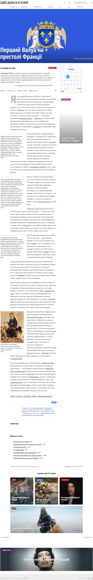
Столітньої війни (16, 359)
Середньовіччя (34, 466)
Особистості (52, 68)
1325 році (25, 225)
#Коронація (27, 396)
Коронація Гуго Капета (21, 441)
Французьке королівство (86, 58)
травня (72, 466)
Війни (14, 480)
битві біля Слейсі (48, 363)
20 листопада (34, 167)
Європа (27, 466)
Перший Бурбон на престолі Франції (26, 458)
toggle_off (92, 3)
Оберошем (49, 368)
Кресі (12, 371)
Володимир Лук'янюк (8, 68)
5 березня (47, 291)
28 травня (5, 537)
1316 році (52, 142)
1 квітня (46, 252)
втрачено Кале (20, 371)
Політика (21, 466)
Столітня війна (19, 450)
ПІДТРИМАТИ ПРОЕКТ (80, 3)
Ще (69, 7)
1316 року (42, 167)
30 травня (87, 537)
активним (52, 413)
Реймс (77, 58)
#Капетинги (19, 396)
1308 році (37, 118)
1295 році (20, 110)
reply (56, 91)
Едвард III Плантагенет (35, 317)
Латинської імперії (25, 118)
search (65, 3)
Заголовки (24, 7)
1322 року (46, 202)
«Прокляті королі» (20, 447)
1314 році (36, 127)
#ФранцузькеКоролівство (45, 396)
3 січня (40, 202)
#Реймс (34, 396)
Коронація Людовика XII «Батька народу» (28, 455)
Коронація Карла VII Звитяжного (25, 453)
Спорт (14, 508)
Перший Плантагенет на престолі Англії (27, 444)
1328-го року (79, 466)
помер (34, 243)
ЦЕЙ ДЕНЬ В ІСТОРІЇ (14, 2)
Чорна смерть (33, 377)
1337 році (45, 353)
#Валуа (13, 396)
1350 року (18, 382)
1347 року (30, 374)
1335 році (51, 299)
